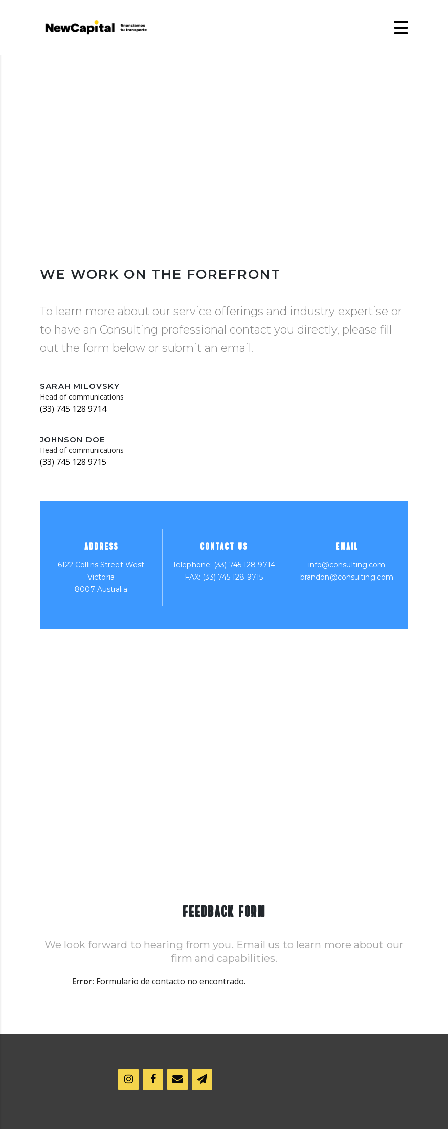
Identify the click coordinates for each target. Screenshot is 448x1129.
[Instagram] (128, 1079)
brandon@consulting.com (346, 577)
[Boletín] (202, 1079)
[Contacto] (177, 1079)
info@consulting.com (347, 564)
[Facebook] (153, 1079)
